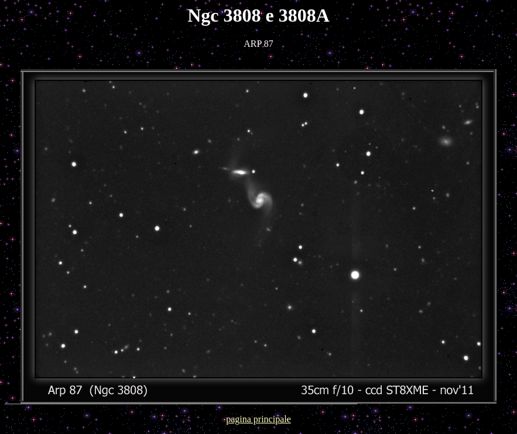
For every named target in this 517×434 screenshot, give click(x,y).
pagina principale (258, 419)
